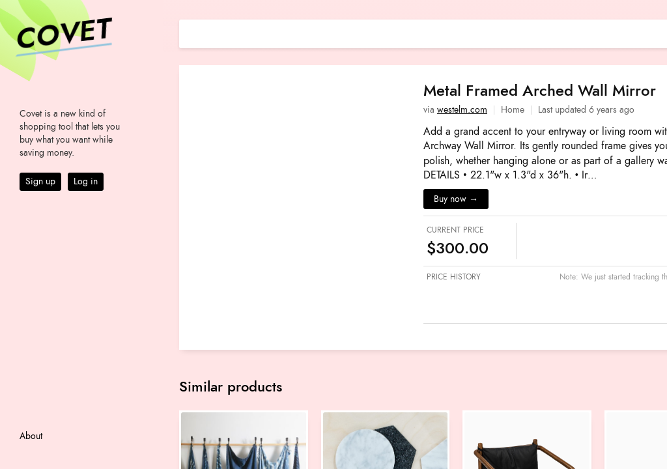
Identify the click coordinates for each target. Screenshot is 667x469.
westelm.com (462, 110)
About (31, 436)
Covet (62, 35)
